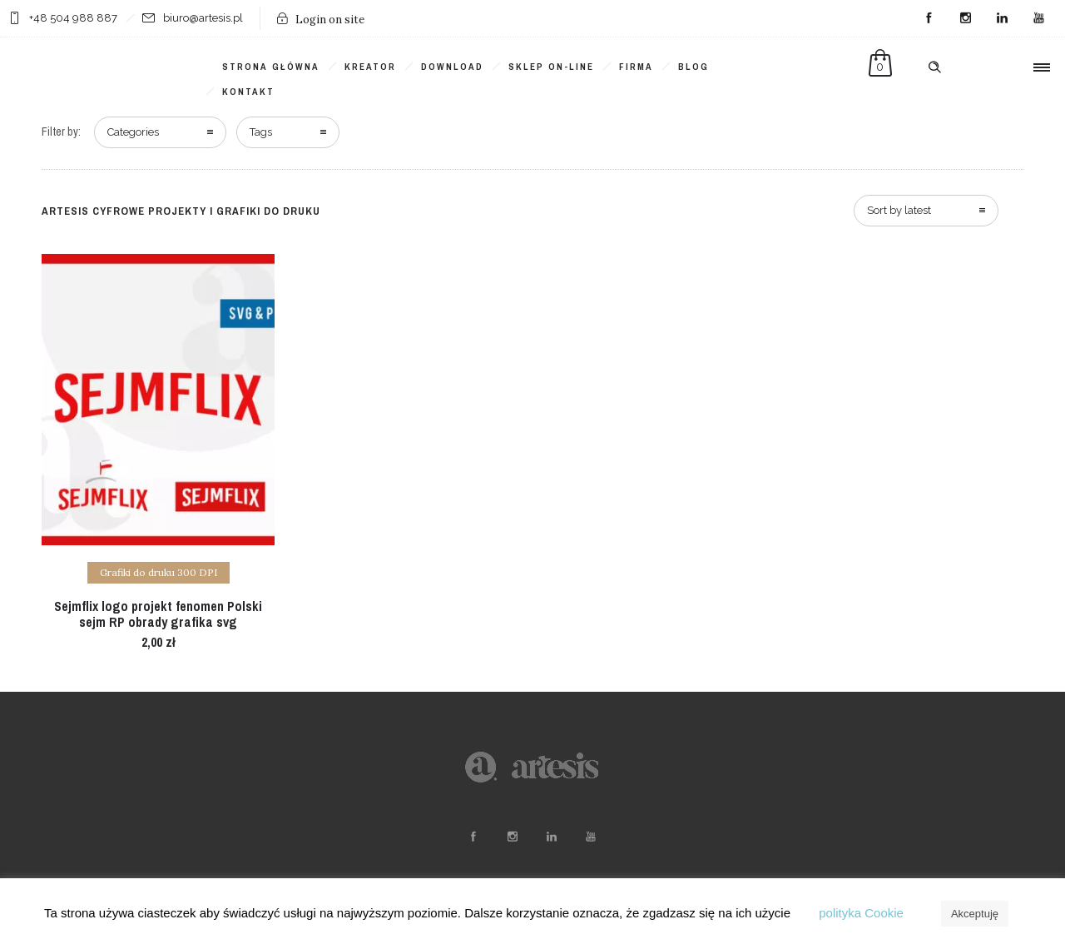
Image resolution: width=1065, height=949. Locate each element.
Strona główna (271, 66)
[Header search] (934, 67)
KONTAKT (248, 91)
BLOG (693, 66)
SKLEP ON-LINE (551, 66)
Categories (133, 132)
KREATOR (370, 66)
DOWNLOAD (452, 66)
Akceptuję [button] (974, 913)
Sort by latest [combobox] (899, 210)
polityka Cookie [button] (861, 913)
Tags (261, 132)
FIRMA (636, 66)
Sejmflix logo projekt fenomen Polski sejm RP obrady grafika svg (158, 614)
